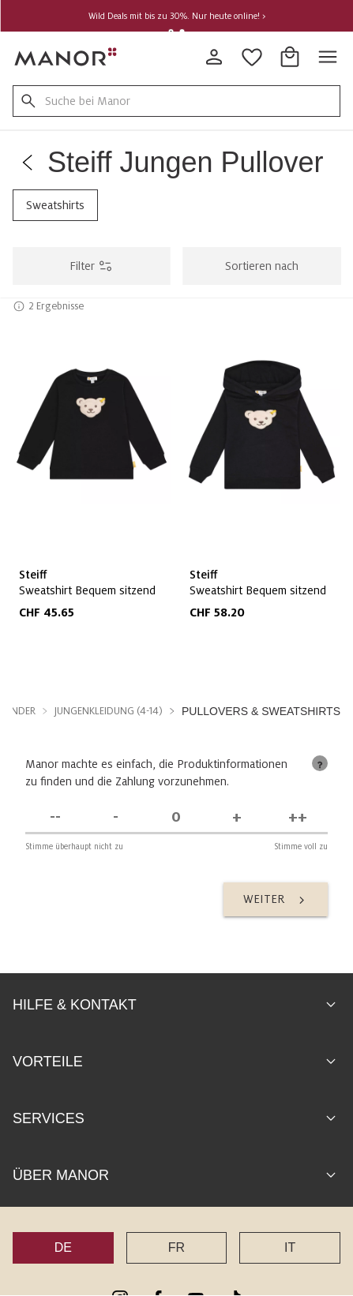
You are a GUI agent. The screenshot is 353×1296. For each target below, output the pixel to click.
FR (176, 1246)
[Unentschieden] (176, 816)
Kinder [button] (19, 710)
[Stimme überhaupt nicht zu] (55, 816)
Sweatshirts (55, 205)
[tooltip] (320, 762)
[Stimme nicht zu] (116, 816)
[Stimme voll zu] (297, 816)
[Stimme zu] (237, 816)
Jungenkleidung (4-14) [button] (108, 710)
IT (289, 1246)
